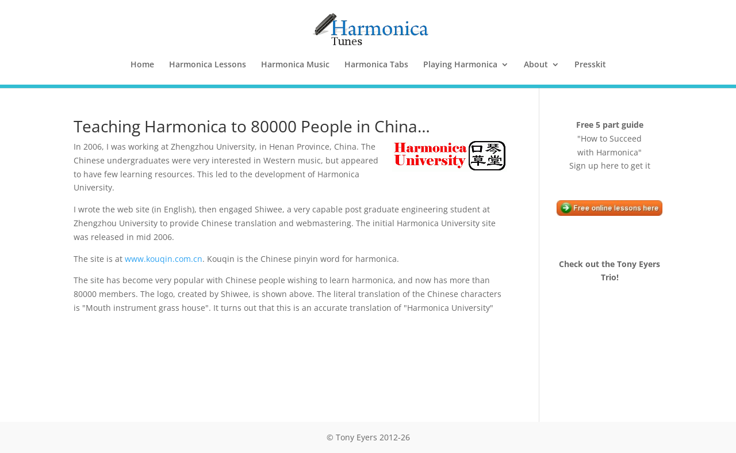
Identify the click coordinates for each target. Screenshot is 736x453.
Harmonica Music (295, 65)
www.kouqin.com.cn (163, 258)
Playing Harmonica (460, 65)
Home (142, 65)
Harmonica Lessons (207, 65)
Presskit (590, 65)
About (536, 65)
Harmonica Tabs (376, 65)
